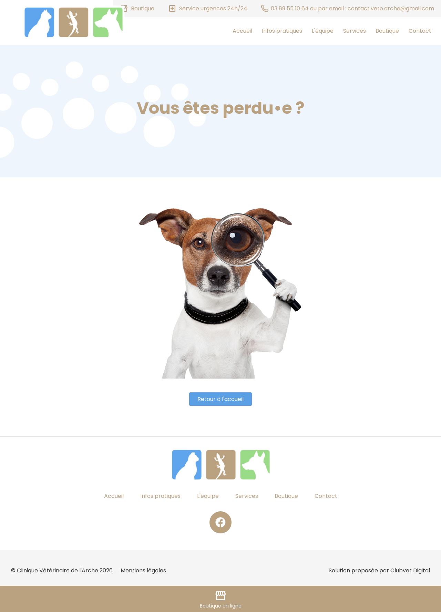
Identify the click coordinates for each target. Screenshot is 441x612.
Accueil (242, 31)
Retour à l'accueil (220, 399)
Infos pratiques (282, 31)
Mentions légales (143, 570)
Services (354, 31)
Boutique (387, 31)
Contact (420, 31)
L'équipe (323, 31)
